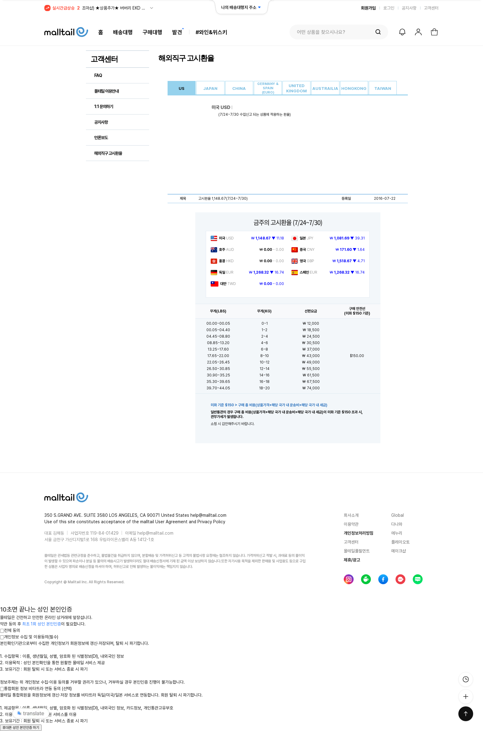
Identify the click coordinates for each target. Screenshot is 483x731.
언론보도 (101, 137)
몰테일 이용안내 (106, 91)
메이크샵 (398, 550)
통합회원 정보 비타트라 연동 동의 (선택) (36, 688)
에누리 (396, 533)
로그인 (388, 8)
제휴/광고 (352, 559)
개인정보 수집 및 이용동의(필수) (29, 636)
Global (397, 515)
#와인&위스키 (211, 32)
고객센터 (431, 8)
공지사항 (409, 8)
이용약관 (351, 524)
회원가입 (368, 8)
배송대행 (123, 32)
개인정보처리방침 (358, 533)
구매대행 (152, 32)
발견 (177, 32)
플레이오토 (400, 542)
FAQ (98, 75)
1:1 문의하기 (103, 106)
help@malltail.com (155, 533)
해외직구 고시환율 (108, 153)
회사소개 (351, 515)
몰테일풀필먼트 (357, 550)
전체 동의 (10, 630)
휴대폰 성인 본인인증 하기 (20, 727)
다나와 (396, 524)
